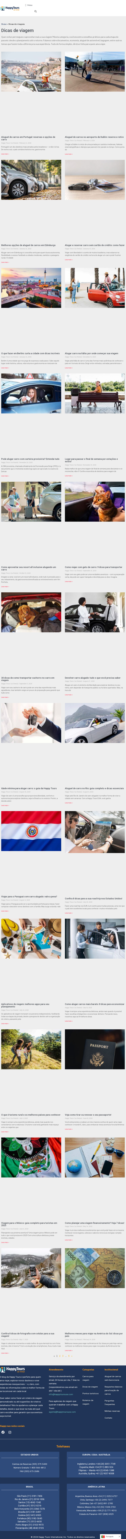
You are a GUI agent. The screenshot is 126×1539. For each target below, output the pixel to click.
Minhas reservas (112, 1411)
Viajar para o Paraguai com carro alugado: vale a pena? (29, 896)
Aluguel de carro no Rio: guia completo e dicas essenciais (94, 788)
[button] (29, 5)
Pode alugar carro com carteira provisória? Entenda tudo (30, 459)
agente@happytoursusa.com (62, 1412)
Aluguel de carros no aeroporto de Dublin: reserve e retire (94, 137)
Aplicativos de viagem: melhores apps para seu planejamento (25, 1005)
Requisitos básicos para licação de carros (113, 1390)
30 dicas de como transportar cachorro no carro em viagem (27, 679)
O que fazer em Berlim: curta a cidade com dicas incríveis (30, 353)
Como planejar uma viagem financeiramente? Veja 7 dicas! (94, 1223)
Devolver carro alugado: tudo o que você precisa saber (93, 678)
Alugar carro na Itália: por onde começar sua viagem (91, 353)
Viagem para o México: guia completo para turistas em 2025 (29, 1224)
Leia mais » (5, 154)
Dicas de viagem (90, 1386)
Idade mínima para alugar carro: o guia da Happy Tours (29, 788)
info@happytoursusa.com (61, 1394)
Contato (108, 1418)
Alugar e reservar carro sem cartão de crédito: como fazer (95, 245)
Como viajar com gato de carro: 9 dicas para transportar (93, 567)
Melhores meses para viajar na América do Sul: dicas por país (94, 1334)
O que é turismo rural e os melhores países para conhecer (30, 1114)
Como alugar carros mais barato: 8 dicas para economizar (94, 1004)
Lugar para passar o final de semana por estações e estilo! (91, 460)
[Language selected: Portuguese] (110, 1536)
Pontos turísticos (90, 1393)
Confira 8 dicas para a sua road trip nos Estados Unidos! (93, 898)
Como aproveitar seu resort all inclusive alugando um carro (28, 568)
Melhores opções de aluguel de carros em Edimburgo (28, 245)
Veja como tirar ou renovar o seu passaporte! (88, 1114)
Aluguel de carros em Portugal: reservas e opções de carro (28, 138)
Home (4, 24)
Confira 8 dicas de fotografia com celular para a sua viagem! (27, 1334)
